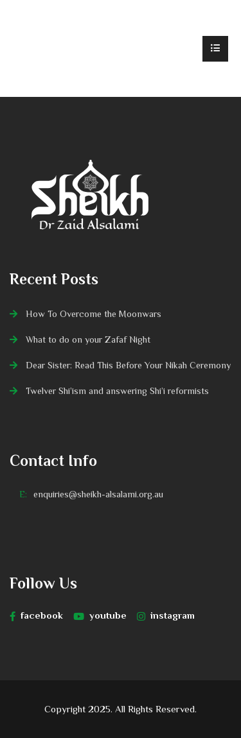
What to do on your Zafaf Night (88, 339)
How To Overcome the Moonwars (93, 314)
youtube (100, 615)
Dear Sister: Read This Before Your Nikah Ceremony (128, 365)
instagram (166, 615)
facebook (36, 615)
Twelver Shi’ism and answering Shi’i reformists (117, 391)
